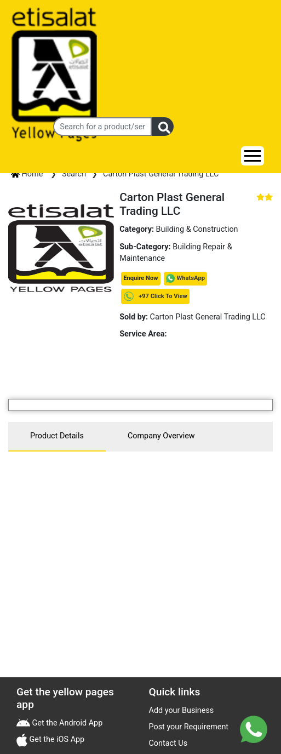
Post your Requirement (189, 727)
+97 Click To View (155, 296)
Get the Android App (66, 723)
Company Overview (161, 436)
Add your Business (181, 710)
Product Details (57, 436)
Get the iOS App (55, 739)
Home (28, 174)
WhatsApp (191, 278)
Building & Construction (197, 229)
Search (74, 174)
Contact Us (168, 743)
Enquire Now (140, 278)
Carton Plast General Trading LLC (161, 174)
